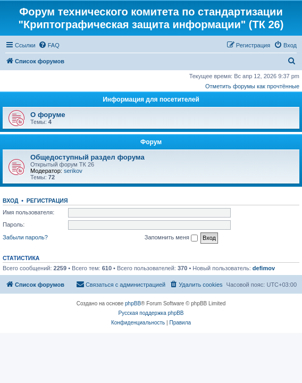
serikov (73, 171)
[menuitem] (49, 45)
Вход (10, 200)
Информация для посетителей (151, 99)
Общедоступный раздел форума (87, 157)
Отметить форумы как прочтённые (252, 86)
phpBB (133, 303)
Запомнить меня (171, 238)
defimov (264, 268)
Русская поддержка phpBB (150, 313)
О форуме (47, 115)
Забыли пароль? (25, 237)
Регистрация (47, 200)
